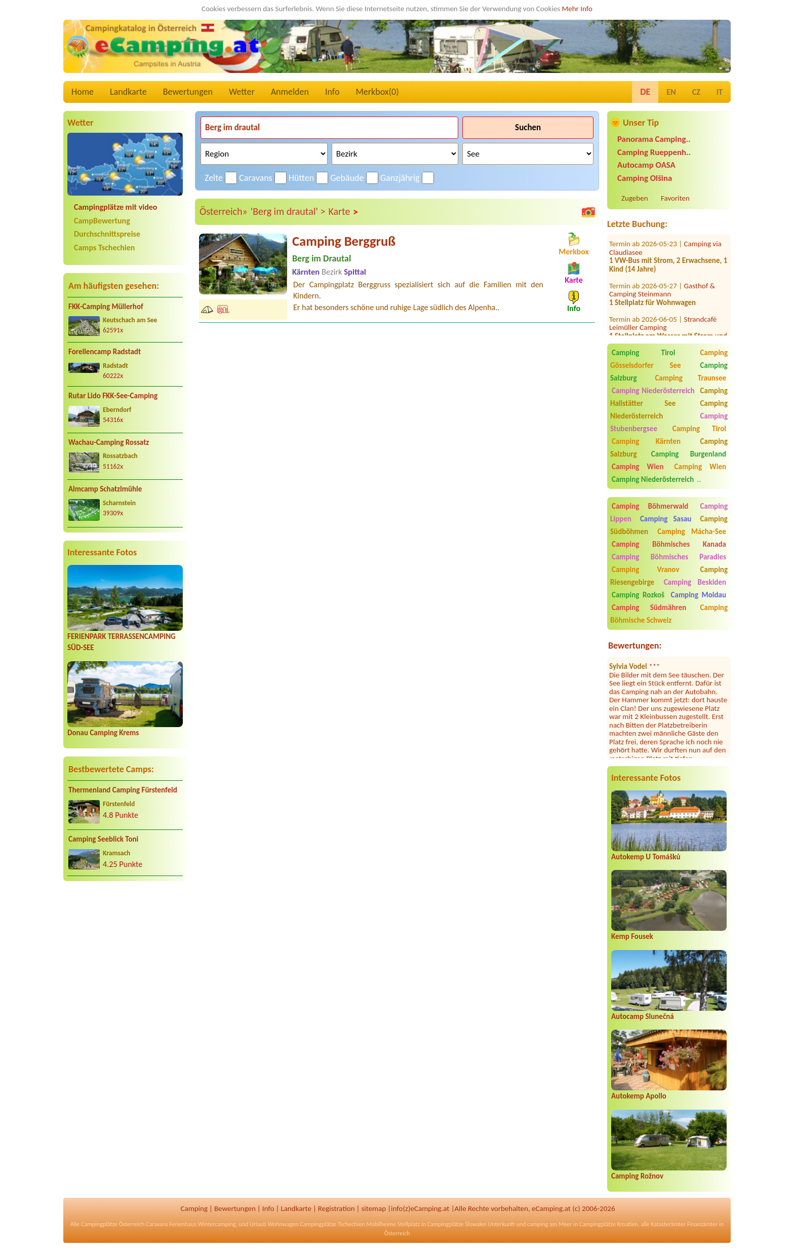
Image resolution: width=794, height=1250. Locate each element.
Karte (343, 211)
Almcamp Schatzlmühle (105, 489)
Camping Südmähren (649, 607)
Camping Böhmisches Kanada (669, 544)
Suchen (528, 127)
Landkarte (128, 91)
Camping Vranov (646, 569)
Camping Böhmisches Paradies (669, 556)
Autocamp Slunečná (642, 1016)
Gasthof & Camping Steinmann (662, 274)
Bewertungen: (634, 645)
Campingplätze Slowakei (457, 1224)
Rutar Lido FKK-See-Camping (112, 395)
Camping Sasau (666, 518)
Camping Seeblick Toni (103, 839)
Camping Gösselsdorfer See (669, 359)
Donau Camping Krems (103, 732)
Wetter (242, 91)
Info (332, 91)
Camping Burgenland (688, 454)
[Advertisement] (125, 969)
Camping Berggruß (343, 241)
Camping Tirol (644, 352)
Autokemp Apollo (638, 1096)
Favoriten (675, 198)
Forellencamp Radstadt (104, 351)
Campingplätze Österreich (112, 1224)
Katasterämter (668, 1224)
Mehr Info (577, 8)
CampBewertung (102, 220)
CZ (696, 92)
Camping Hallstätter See (669, 397)
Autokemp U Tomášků (645, 856)
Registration (336, 1208)
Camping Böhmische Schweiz (669, 614)
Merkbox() (377, 91)
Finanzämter (702, 1224)
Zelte (214, 177)
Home (82, 91)
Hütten (301, 177)
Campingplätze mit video (115, 207)
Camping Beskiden (695, 582)
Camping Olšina (644, 178)
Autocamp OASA (646, 165)
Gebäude (347, 177)
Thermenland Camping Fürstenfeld (122, 789)
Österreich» (224, 211)
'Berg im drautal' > (288, 211)
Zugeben (634, 198)
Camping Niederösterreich (653, 390)
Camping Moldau (698, 594)
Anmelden (290, 91)
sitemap (373, 1208)
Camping (194, 1208)
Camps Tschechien (104, 247)
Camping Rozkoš (638, 594)
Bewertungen (188, 91)
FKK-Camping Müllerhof (105, 306)
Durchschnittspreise (107, 234)
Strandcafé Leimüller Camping (663, 307)
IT (720, 92)
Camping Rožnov (637, 1176)
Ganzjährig (400, 177)
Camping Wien (637, 466)
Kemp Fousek (632, 936)
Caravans (255, 177)
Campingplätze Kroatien (608, 1224)
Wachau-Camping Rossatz (108, 442)
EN (671, 92)
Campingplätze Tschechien (332, 1224)
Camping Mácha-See (691, 531)
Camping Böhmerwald (650, 506)
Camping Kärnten (646, 441)
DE (645, 91)
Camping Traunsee (690, 378)
